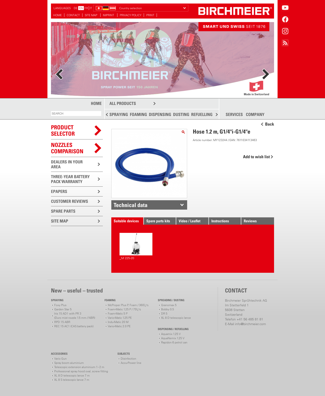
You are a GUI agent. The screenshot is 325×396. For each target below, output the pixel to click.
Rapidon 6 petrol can (174, 342)
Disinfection (128, 358)
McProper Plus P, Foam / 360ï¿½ (128, 305)
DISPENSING (160, 114)
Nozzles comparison (67, 148)
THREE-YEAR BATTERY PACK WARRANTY (70, 179)
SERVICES (234, 114)
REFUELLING (202, 114)
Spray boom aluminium (69, 363)
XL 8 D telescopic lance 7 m (72, 375)
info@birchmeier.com (250, 324)
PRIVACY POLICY (130, 15)
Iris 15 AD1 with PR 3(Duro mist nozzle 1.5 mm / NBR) (74, 315)
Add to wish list (256, 156)
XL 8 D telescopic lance (176, 317)
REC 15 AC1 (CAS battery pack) (73, 326)
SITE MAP (91, 15)
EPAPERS (59, 191)
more (71, 35)
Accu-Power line (131, 363)
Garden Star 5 (63, 309)
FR (86, 8)
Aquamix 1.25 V (171, 334)
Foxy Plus (60, 305)
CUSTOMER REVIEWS (69, 201)
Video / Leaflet (189, 221)
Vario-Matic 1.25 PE (120, 317)
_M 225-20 (136, 246)
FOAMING (138, 114)
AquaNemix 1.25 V (172, 338)
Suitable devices (126, 221)
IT (91, 8)
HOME (57, 15)
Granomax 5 (169, 305)
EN (81, 8)
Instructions (220, 221)
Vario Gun (60, 358)
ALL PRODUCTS (122, 103)
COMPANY (255, 114)
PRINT (150, 15)
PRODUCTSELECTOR (63, 130)
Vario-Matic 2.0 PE (119, 326)
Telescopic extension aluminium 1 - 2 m (79, 367)
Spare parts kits (158, 221)
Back (269, 124)
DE (75, 8)
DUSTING (181, 114)
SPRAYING (118, 114)
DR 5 (164, 313)
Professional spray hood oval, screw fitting (81, 371)
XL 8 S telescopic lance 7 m (71, 379)
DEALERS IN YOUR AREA (67, 164)
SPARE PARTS (63, 211)
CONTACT (73, 15)
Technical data (130, 205)
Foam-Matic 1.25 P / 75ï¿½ (124, 309)
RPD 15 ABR (62, 322)
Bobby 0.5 (167, 309)
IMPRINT (109, 15)
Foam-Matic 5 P (118, 313)
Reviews (250, 221)
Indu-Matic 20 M (118, 322)
